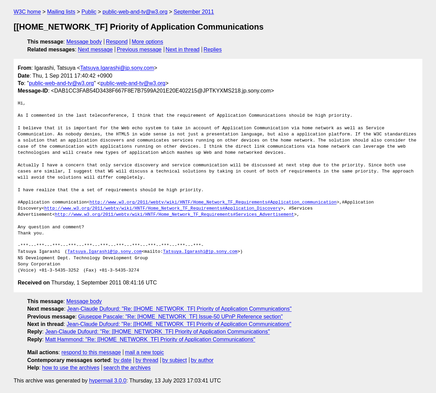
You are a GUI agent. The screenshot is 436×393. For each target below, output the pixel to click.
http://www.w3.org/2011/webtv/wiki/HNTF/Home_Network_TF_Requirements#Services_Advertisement (174, 215)
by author (202, 360)
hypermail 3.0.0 (107, 380)
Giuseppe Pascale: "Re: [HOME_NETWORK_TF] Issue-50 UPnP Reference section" (180, 317)
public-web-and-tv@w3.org (135, 12)
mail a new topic (144, 352)
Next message (95, 49)
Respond (117, 42)
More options (148, 42)
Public (88, 12)
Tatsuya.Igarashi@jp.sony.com (117, 68)
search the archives (127, 368)
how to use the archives (70, 368)
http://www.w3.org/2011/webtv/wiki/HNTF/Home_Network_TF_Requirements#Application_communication (213, 202)
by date (122, 360)
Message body (84, 42)
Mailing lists (61, 12)
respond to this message (91, 352)
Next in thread (183, 49)
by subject (174, 360)
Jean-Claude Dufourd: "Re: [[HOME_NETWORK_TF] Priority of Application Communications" (179, 309)
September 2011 (194, 12)
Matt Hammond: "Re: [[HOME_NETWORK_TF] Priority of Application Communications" (150, 339)
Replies (213, 49)
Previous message (139, 49)
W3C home (27, 12)
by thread (147, 360)
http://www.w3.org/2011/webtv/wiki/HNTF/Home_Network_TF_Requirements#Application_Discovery (162, 209)
